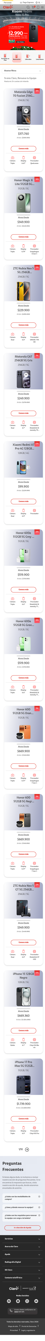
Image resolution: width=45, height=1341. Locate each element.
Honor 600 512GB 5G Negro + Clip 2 (23, 799)
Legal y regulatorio (28, 1330)
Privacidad (14, 1330)
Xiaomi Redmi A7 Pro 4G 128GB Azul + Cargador (23, 447)
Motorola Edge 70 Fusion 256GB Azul (23, 94)
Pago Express (27, 2)
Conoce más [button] (23, 149)
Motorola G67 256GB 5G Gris (23, 358)
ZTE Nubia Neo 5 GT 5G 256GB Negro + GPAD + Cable (23, 888)
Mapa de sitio (13, 1326)
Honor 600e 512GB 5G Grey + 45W (23, 535)
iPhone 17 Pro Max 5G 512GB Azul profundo (23, 1064)
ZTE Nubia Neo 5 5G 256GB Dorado (23, 270)
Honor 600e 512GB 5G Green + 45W (23, 623)
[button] (33, 7)
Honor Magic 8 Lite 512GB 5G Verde (23, 182)
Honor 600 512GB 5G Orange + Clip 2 (23, 711)
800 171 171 (19, 1312)
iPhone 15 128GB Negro (23, 976)
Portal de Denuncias (29, 1326)
